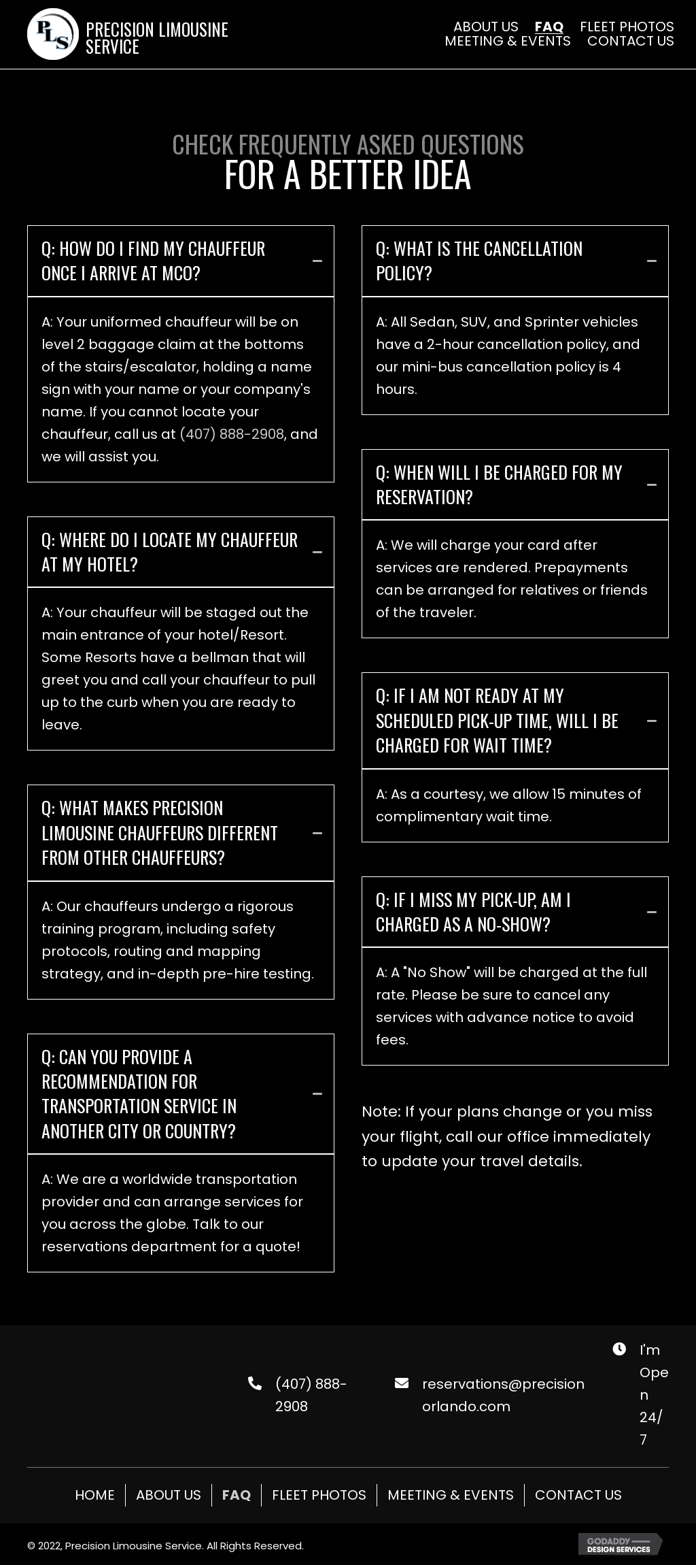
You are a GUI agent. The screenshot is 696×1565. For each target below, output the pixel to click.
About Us (168, 1494)
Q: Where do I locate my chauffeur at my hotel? (169, 552)
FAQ (236, 1494)
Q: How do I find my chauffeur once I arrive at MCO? (153, 261)
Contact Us (578, 1494)
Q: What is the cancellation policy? (479, 261)
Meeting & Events (450, 1494)
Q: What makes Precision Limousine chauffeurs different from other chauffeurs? (159, 832)
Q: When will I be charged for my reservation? (499, 485)
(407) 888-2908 (231, 434)
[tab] (180, 261)
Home (95, 1494)
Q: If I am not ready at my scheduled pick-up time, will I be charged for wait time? (497, 720)
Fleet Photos (319, 1494)
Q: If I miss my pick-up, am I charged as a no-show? (473, 912)
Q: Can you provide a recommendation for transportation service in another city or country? (139, 1094)
